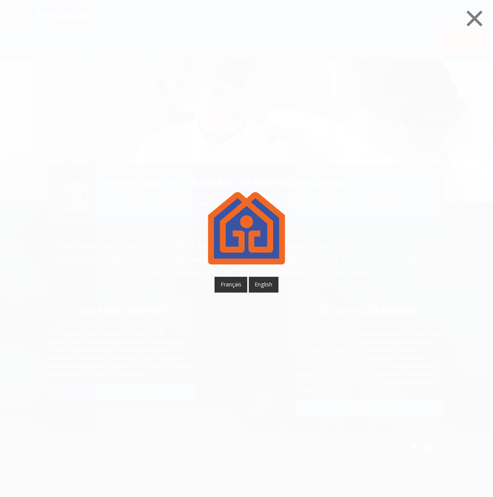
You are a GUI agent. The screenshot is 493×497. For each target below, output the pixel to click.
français (231, 284)
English (263, 284)
